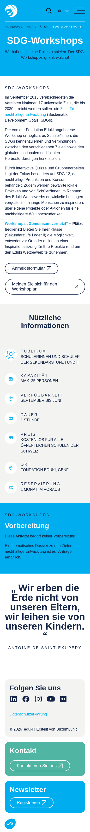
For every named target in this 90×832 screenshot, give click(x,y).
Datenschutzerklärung (28, 714)
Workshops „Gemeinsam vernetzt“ (36, 224)
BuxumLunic (67, 729)
